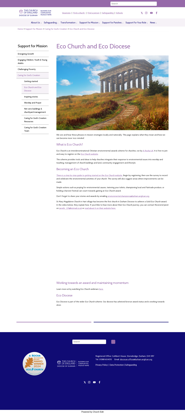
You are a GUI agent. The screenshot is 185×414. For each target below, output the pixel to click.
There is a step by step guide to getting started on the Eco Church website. (89, 175)
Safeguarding (108, 13)
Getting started (31, 81)
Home (20, 29)
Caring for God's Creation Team (35, 129)
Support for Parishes (112, 22)
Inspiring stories (31, 96)
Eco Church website (89, 154)
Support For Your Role (136, 22)
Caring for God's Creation (56, 29)
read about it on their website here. (100, 208)
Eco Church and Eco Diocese (82, 29)
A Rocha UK (148, 151)
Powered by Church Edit (92, 412)
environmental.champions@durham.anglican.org (128, 196)
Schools (119, 13)
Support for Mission (88, 22)
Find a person (93, 13)
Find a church (79, 13)
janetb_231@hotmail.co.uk (70, 208)
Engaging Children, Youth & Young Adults (32, 61)
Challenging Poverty (27, 69)
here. (101, 289)
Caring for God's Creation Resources (35, 120)
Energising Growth (26, 54)
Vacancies (66, 13)
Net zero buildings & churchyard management (35, 110)
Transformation (68, 22)
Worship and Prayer (32, 103)
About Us (35, 22)
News (152, 22)
